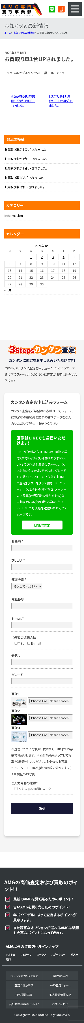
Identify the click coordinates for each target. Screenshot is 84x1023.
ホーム (7, 32)
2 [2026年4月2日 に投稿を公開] (42, 257)
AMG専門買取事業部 (21, 9)
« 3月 (7, 290)
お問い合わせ (60, 1004)
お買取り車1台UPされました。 (24, 177)
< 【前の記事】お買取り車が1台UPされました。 (23, 101)
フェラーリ (26, 954)
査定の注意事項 (24, 985)
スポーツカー (58, 954)
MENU (75, 9)
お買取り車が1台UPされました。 (25, 149)
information (13, 215)
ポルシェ (10, 954)
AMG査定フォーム (60, 985)
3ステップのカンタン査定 (24, 976)
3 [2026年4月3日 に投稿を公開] (53, 257)
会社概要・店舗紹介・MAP (24, 1004)
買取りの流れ (60, 976)
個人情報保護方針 (60, 994)
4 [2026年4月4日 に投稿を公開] (64, 257)
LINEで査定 (42, 525)
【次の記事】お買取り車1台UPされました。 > (61, 101)
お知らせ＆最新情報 (24, 32)
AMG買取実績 (24, 994)
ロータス (41, 954)
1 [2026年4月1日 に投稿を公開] (31, 257)
